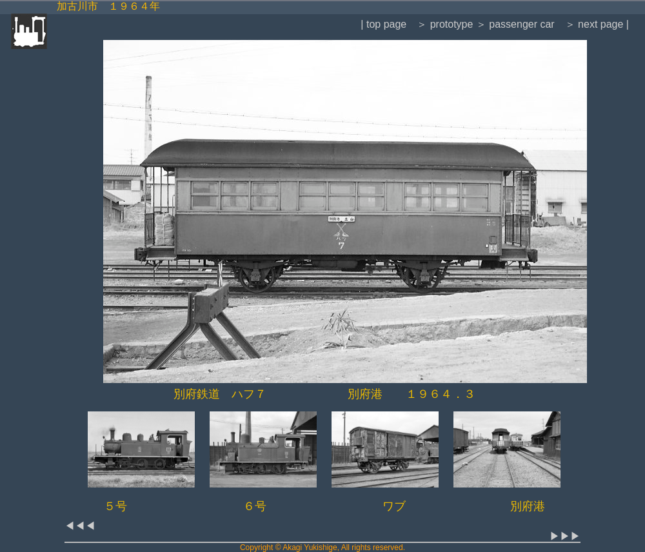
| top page (383, 24)
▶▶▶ (565, 536)
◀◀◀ (79, 525)
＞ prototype (445, 24)
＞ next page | (597, 24)
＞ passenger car (513, 24)
